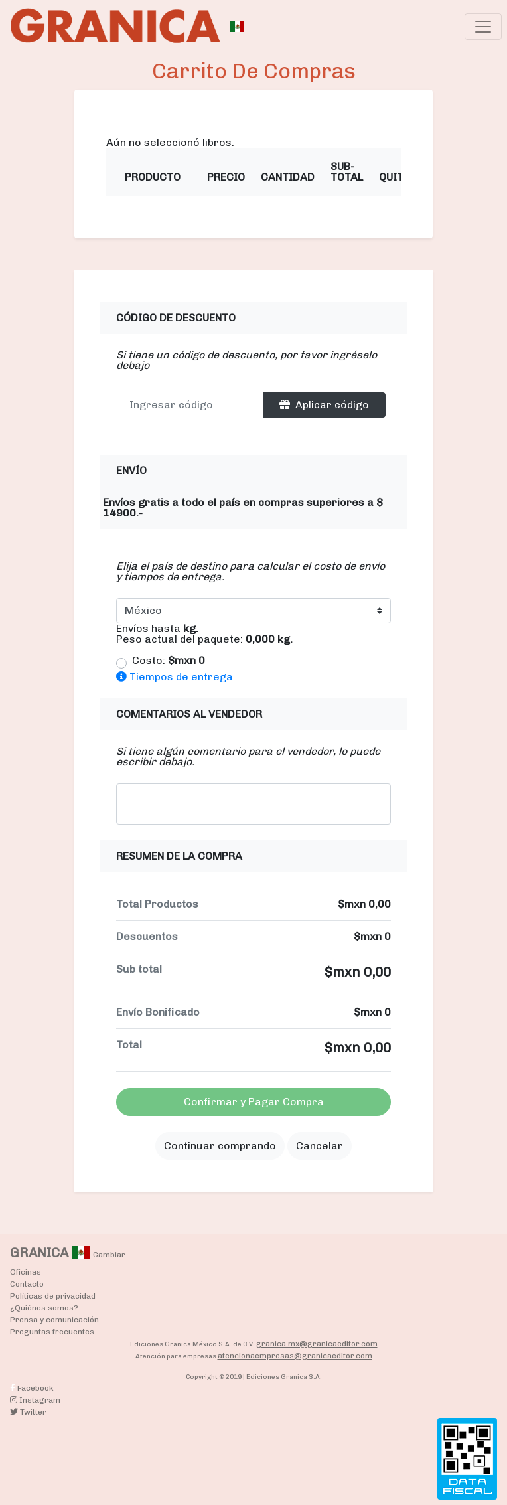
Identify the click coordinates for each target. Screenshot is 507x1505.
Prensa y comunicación (54, 1319)
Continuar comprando (220, 1145)
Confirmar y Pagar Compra (254, 1101)
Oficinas (25, 1272)
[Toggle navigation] (483, 26)
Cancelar (319, 1145)
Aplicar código (324, 404)
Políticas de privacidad (53, 1296)
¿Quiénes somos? (44, 1307)
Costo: (168, 660)
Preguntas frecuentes (52, 1331)
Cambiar (109, 1254)
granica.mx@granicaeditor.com (317, 1343)
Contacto (27, 1284)
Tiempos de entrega (174, 677)
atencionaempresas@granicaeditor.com (295, 1355)
